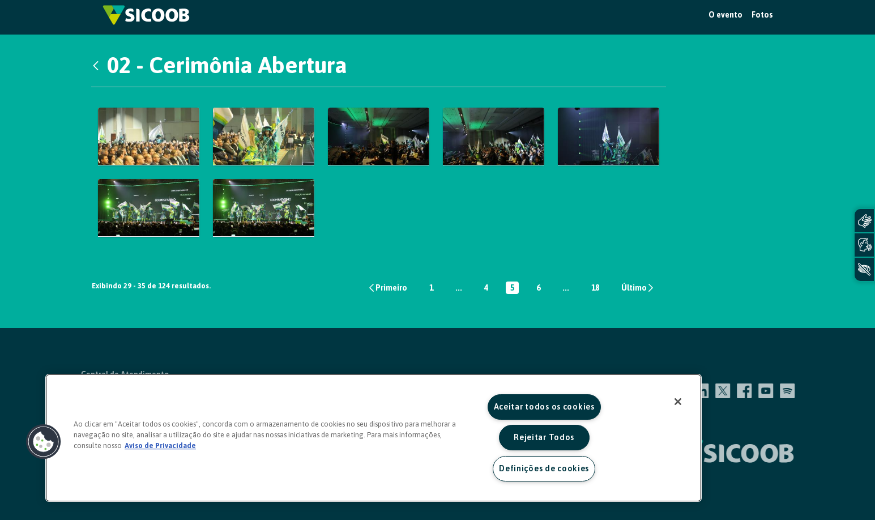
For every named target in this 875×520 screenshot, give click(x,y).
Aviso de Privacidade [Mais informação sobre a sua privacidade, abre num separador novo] (160, 445)
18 (597, 288)
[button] (43, 442)
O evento (725, 14)
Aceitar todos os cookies (544, 406)
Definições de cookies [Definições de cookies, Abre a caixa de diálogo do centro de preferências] (544, 468)
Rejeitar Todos (544, 437)
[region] (373, 438)
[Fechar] (677, 401)
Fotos (762, 14)
